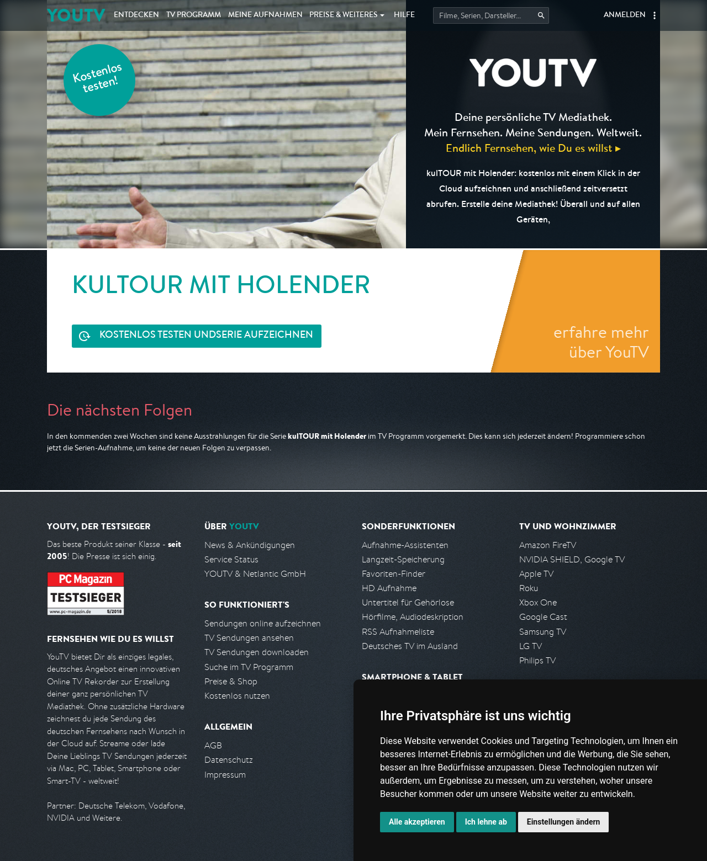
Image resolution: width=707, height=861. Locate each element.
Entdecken (136, 15)
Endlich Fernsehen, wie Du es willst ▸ (533, 147)
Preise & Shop (230, 681)
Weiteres (343, 15)
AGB (213, 745)
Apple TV (536, 574)
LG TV (530, 646)
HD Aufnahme (389, 588)
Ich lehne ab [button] (486, 821)
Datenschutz (228, 760)
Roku (528, 588)
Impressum (225, 774)
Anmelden (625, 15)
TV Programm (193, 15)
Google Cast (543, 617)
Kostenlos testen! (98, 79)
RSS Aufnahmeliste (398, 631)
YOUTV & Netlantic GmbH (255, 574)
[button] (654, 15)
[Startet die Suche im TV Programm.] (491, 15)
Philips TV (537, 660)
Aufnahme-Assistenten (405, 545)
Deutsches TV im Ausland (410, 646)
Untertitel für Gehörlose (408, 602)
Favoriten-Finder (393, 574)
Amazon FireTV (547, 545)
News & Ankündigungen (249, 545)
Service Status (231, 559)
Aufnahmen (265, 15)
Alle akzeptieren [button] (417, 821)
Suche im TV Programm (248, 667)
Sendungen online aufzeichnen (262, 623)
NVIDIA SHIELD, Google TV (572, 559)
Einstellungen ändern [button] (563, 821)
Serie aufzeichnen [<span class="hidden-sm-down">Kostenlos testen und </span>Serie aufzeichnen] (206, 335)
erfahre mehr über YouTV (601, 342)
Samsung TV (542, 631)
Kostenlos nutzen (237, 695)
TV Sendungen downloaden (256, 652)
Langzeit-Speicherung (403, 559)
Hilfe (404, 15)
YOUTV (76, 15)
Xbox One (538, 602)
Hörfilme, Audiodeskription (412, 617)
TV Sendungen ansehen (249, 638)
